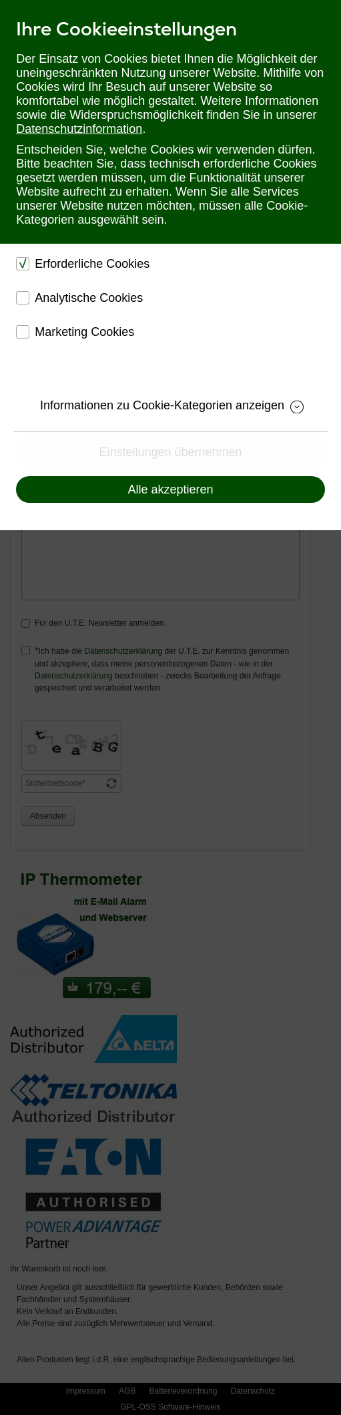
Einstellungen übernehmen (170, 452)
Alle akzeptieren (170, 489)
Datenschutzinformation (79, 129)
